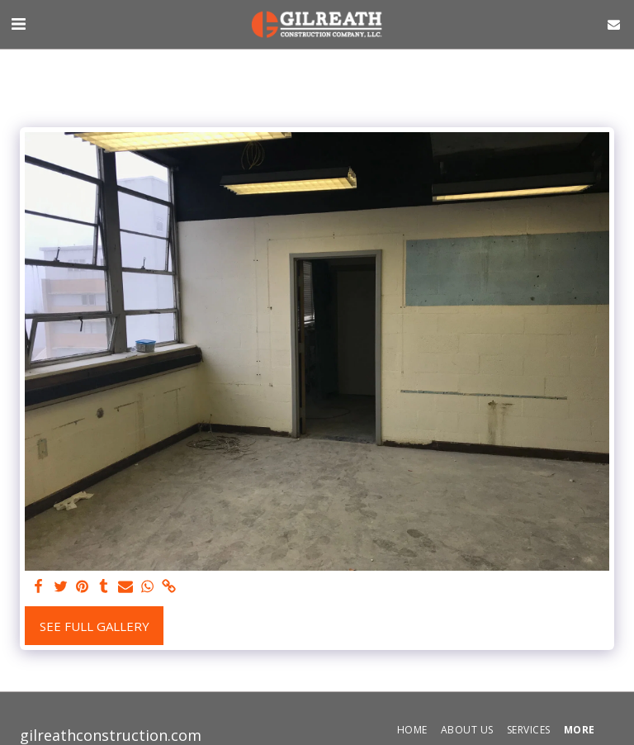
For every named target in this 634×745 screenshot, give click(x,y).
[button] (18, 23)
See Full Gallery (94, 626)
